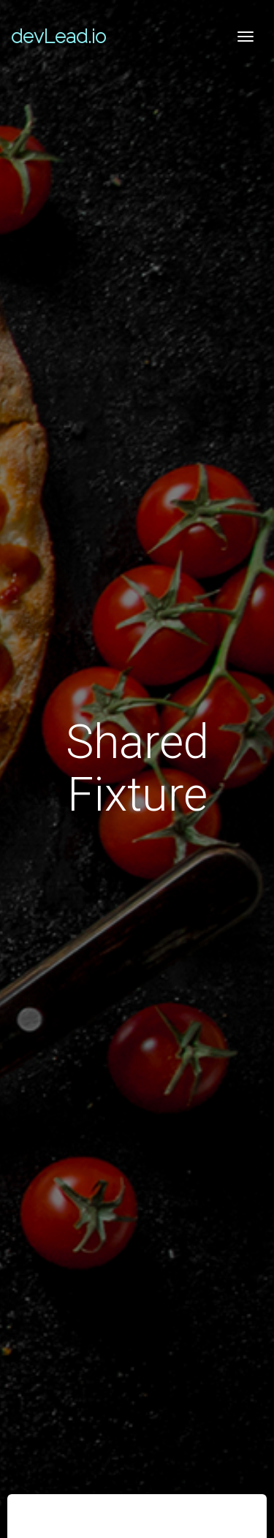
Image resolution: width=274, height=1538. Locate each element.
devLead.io (58, 37)
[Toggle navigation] (245, 36)
